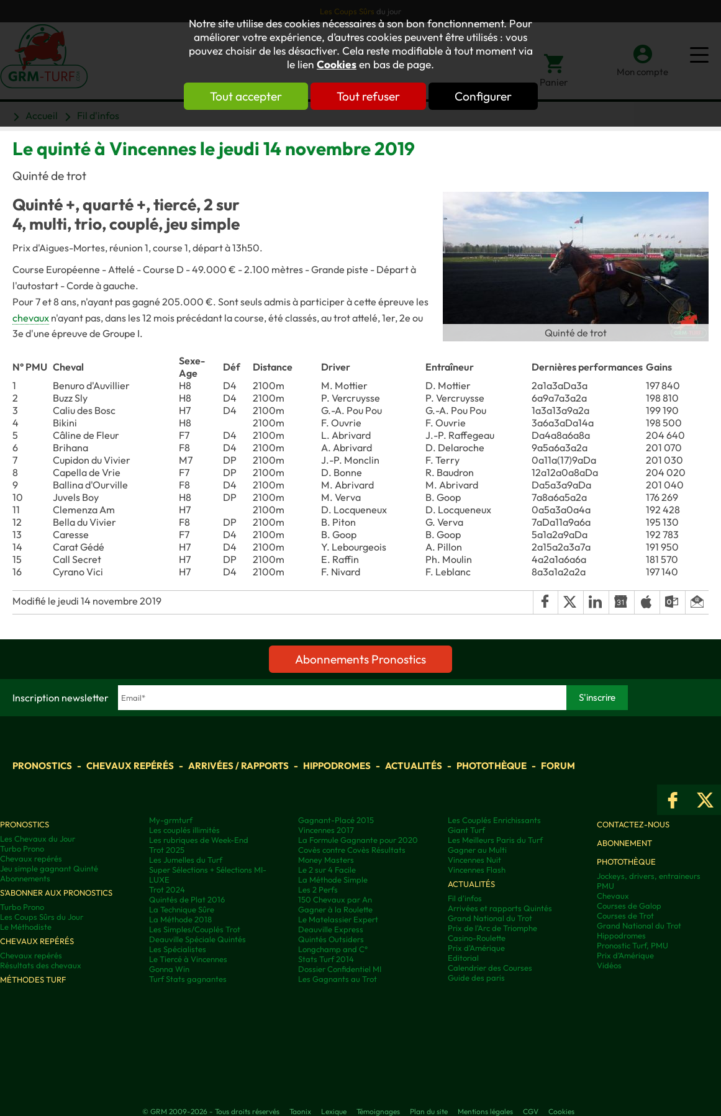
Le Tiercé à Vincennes (188, 959)
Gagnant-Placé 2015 (336, 820)
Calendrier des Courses (490, 968)
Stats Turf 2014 (326, 959)
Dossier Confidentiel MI (339, 969)
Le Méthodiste (26, 927)
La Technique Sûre (181, 909)
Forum (558, 766)
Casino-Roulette (477, 938)
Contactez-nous (633, 824)
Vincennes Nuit (474, 860)
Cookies (336, 64)
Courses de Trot (625, 915)
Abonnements (25, 878)
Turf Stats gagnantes (188, 979)
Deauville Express (330, 929)
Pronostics (42, 766)
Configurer (483, 96)
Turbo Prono (22, 848)
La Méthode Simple (333, 879)
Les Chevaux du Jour (37, 839)
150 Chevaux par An (335, 899)
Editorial (463, 958)
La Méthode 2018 (180, 919)
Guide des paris (476, 978)
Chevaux (613, 896)
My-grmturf (171, 820)
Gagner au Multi (477, 850)
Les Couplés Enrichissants (494, 820)
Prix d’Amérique (625, 955)
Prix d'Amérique (476, 948)
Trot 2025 (166, 850)
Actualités (413, 766)
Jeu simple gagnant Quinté (49, 868)
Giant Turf (466, 830)
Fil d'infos (465, 898)
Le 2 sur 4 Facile (327, 870)
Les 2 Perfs (318, 889)
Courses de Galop (629, 906)
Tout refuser (368, 96)
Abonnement (624, 843)
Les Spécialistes (177, 949)
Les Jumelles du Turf (185, 860)
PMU (605, 886)
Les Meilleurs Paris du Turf (495, 840)
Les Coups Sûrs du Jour (41, 917)
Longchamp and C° (333, 949)
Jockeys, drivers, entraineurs (649, 876)
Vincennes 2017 (326, 830)
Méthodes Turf (33, 979)
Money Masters (326, 860)
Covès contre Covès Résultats (352, 850)
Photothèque (491, 766)
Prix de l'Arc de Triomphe (492, 928)
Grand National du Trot (490, 918)
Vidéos (609, 965)
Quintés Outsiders (331, 939)
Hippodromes (337, 766)
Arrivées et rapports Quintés (500, 908)
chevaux (30, 318)
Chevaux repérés (130, 766)
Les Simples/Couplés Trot (194, 929)
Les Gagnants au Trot (337, 979)
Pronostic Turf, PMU (632, 945)
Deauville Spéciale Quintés (197, 939)
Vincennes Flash (477, 870)
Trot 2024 (167, 889)
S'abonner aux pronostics (56, 893)
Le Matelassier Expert (338, 919)
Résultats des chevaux (40, 965)
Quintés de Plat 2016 (187, 899)
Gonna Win (169, 969)
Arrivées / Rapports (238, 766)
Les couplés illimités (184, 830)
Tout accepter (246, 96)
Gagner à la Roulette (335, 909)
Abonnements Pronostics (360, 659)
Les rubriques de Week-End (198, 840)
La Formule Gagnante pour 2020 (358, 840)
